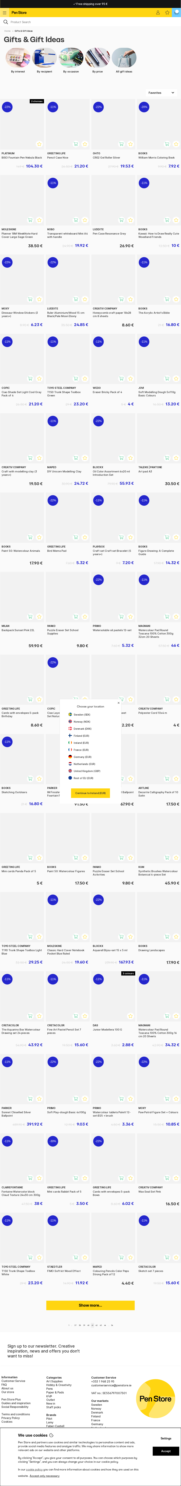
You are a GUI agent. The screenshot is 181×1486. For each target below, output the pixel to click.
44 (105, 1325)
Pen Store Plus (11, 1399)
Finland (96, 1416)
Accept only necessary (45, 1476)
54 (112, 1325)
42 (97, 1325)
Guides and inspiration (16, 1403)
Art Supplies (54, 1381)
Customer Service (13, 1381)
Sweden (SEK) (79, 714)
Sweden (96, 1404)
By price (97, 60)
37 (75, 1325)
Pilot (49, 1418)
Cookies (6, 1421)
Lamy (49, 1422)
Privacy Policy (10, 1418)
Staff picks (53, 1407)
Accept (166, 1451)
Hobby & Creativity (59, 1385)
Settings (166, 1438)
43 (101, 1325)
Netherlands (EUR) (81, 763)
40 (88, 1325)
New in (50, 1403)
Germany (97, 1424)
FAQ (4, 1384)
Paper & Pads (55, 1392)
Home (7, 31)
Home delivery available (90, 4)
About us (7, 1388)
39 (84, 1325)
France (95, 1420)
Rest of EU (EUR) (80, 778)
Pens (49, 1388)
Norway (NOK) (79, 721)
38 (80, 1325)
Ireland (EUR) (78, 742)
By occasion (71, 60)
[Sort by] (161, 92)
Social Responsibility (14, 1407)
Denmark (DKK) (80, 728)
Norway (96, 1408)
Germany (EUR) (80, 756)
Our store (7, 1392)
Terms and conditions (15, 1414)
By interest (18, 60)
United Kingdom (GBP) (84, 771)
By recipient (44, 60)
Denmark (97, 1412)
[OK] (90, 21)
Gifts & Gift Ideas (24, 31)
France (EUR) (78, 749)
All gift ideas (124, 60)
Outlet (50, 1400)
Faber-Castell (55, 1426)
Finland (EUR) (78, 735)
